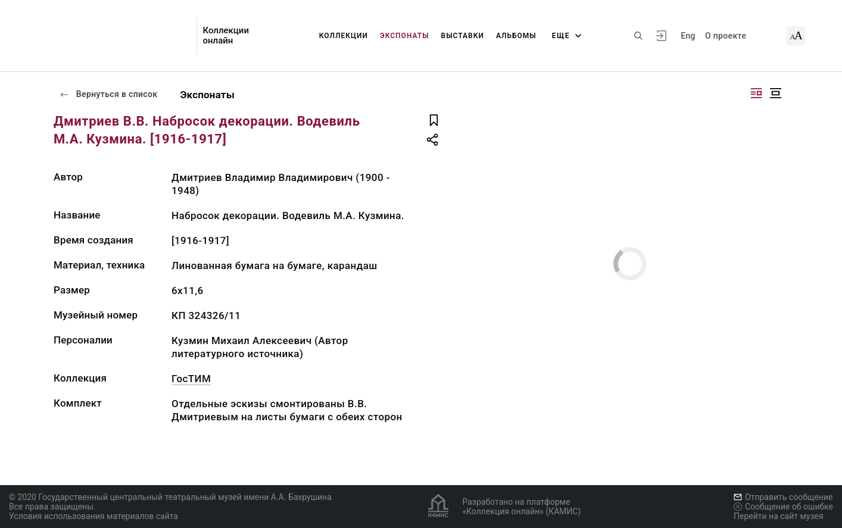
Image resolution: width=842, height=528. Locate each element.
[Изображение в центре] (775, 93)
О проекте (725, 35)
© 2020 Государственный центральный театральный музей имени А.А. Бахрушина (170, 497)
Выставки (462, 36)
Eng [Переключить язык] (688, 35)
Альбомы (516, 36)
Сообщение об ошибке (783, 506)
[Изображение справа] (756, 93)
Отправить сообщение (783, 497)
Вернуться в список (108, 94)
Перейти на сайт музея (779, 516)
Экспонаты (404, 36)
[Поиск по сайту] (638, 35)
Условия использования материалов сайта (93, 516)
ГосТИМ (191, 379)
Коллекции (343, 36)
